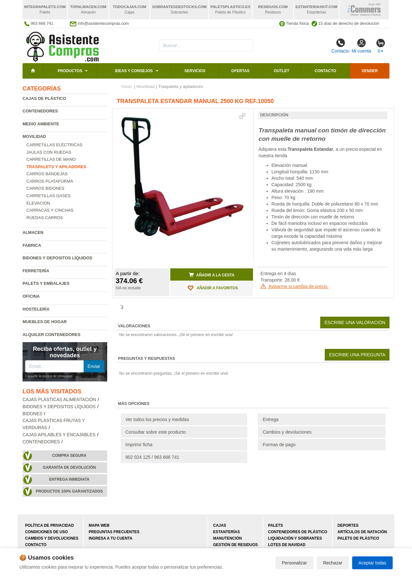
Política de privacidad (49, 525)
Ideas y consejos (134, 71)
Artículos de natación (362, 532)
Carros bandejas (47, 173)
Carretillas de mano (51, 159)
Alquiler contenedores (51, 334)
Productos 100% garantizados (69, 491)
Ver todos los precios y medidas (157, 419)
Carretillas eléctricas (54, 144)
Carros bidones (45, 188)
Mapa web (99, 525)
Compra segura (69, 455)
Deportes (348, 525)
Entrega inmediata (69, 479)
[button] (242, 116)
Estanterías (226, 532)
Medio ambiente (41, 123)
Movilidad (34, 136)
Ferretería (36, 270)
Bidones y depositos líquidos (57, 257)
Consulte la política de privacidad (48, 376)
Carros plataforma (49, 181)
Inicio (127, 86)
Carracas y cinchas (49, 210)
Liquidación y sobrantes (295, 538)
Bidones (32, 413)
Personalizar (294, 562)
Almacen (33, 232)
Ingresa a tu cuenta (110, 538)
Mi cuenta (361, 45)
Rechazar (332, 562)
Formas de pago (279, 444)
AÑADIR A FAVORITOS (211, 288)
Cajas (219, 525)
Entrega (270, 419)
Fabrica (32, 245)
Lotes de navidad (286, 545)
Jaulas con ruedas (48, 152)
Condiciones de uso (46, 532)
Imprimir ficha (139, 444)
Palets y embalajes (46, 283)
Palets (275, 525)
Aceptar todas (372, 562)
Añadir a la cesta (212, 274)
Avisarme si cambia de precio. (294, 286)
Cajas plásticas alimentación (59, 399)
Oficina (31, 296)
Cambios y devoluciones (287, 432)
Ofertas (240, 71)
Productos (70, 71)
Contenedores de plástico (297, 532)
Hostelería (36, 309)
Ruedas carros (44, 217)
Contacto (340, 45)
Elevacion (38, 203)
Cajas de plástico (44, 98)
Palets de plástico (358, 538)
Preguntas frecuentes (114, 532)
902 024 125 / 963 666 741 (152, 457)
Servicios (194, 71)
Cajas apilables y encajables (59, 434)
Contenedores (40, 111)
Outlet (281, 71)
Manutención (227, 538)
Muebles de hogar (45, 321)
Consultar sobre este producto (156, 432)
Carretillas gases (48, 195)
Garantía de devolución (69, 467)
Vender (370, 71)
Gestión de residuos (235, 545)
